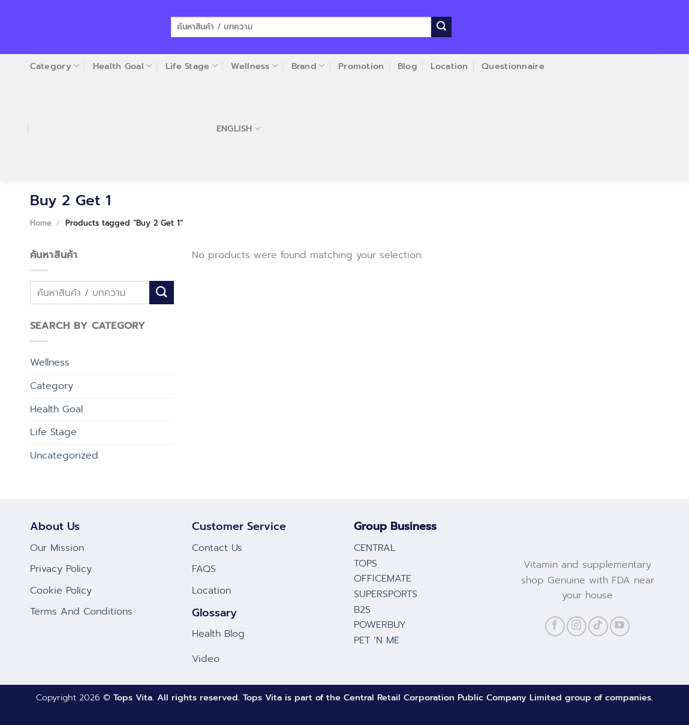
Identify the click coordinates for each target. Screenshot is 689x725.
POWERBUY (380, 625)
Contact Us (217, 548)
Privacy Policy (61, 569)
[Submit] (441, 27)
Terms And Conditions (81, 611)
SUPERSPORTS (385, 594)
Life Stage (53, 432)
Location (211, 590)
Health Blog (218, 634)
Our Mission (57, 548)
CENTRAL (375, 548)
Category (51, 386)
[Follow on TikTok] (598, 626)
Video (205, 659)
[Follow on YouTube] (620, 626)
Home (41, 223)
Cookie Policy (61, 590)
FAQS (204, 569)
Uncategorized (64, 455)
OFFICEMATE (382, 578)
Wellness (50, 362)
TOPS (365, 563)
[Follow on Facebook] (555, 626)
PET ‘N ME (376, 640)
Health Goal (56, 409)
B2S (362, 610)
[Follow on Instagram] (576, 626)
